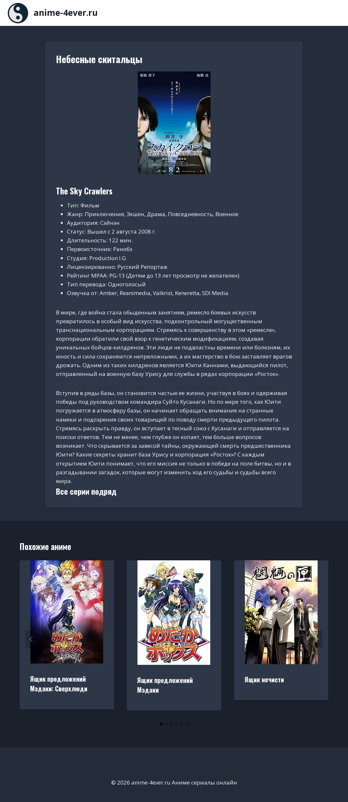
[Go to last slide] (31, 639)
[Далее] (316, 639)
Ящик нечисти (264, 679)
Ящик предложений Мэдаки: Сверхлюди (58, 683)
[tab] (161, 724)
